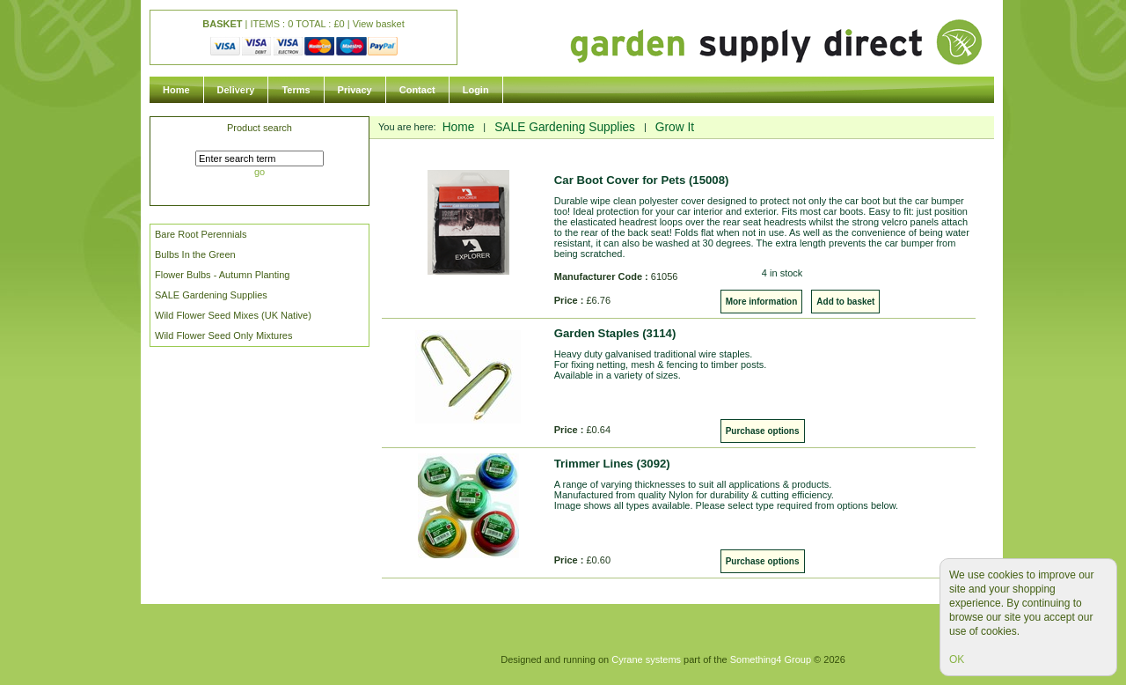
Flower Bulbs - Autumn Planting (222, 274)
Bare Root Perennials (201, 234)
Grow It (674, 127)
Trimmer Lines (612, 463)
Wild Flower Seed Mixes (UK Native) (233, 315)
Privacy (355, 90)
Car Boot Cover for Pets (641, 180)
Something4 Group (770, 659)
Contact (417, 90)
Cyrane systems (646, 659)
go (259, 171)
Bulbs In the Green (195, 254)
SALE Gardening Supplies (211, 295)
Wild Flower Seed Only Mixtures (224, 335)
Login (476, 90)
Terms (296, 90)
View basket (379, 23)
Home (176, 90)
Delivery (236, 90)
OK (956, 659)
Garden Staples (615, 333)
